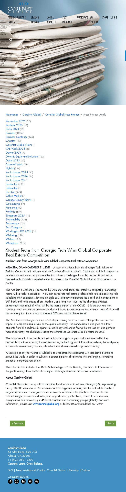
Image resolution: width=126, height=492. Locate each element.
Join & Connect (51, 19)
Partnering (11, 208)
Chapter (10, 141)
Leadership (12, 184)
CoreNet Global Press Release (62, 114)
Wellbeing (11, 235)
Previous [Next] (17, 423)
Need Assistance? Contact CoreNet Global (40, 470)
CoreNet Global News (19, 145)
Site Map (74, 470)
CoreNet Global (31, 114)
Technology (12, 223)
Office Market (13, 196)
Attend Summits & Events (17, 19)
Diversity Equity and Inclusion (22, 156)
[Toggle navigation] (12, 28)
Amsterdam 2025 (16, 121)
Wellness (11, 239)
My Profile (94, 19)
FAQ (10, 470)
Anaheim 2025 (14, 125)
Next (110, 423)
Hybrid (9, 168)
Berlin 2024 (12, 129)
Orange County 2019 (18, 200)
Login (114, 17)
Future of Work (14, 164)
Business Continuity (16, 137)
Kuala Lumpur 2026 (17, 176)
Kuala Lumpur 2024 (17, 172)
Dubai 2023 (13, 160)
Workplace (12, 243)
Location (10, 192)
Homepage (12, 114)
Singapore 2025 (15, 215)
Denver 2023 (13, 152)
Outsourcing (13, 204)
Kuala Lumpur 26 (15, 180)
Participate (82, 17)
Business (10, 133)
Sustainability (13, 219)
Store (105, 17)
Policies (86, 470)
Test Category (14, 227)
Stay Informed (67, 19)
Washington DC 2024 (18, 231)
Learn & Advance (35, 19)
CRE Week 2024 (15, 149)
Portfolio (10, 211)
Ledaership (12, 188)
